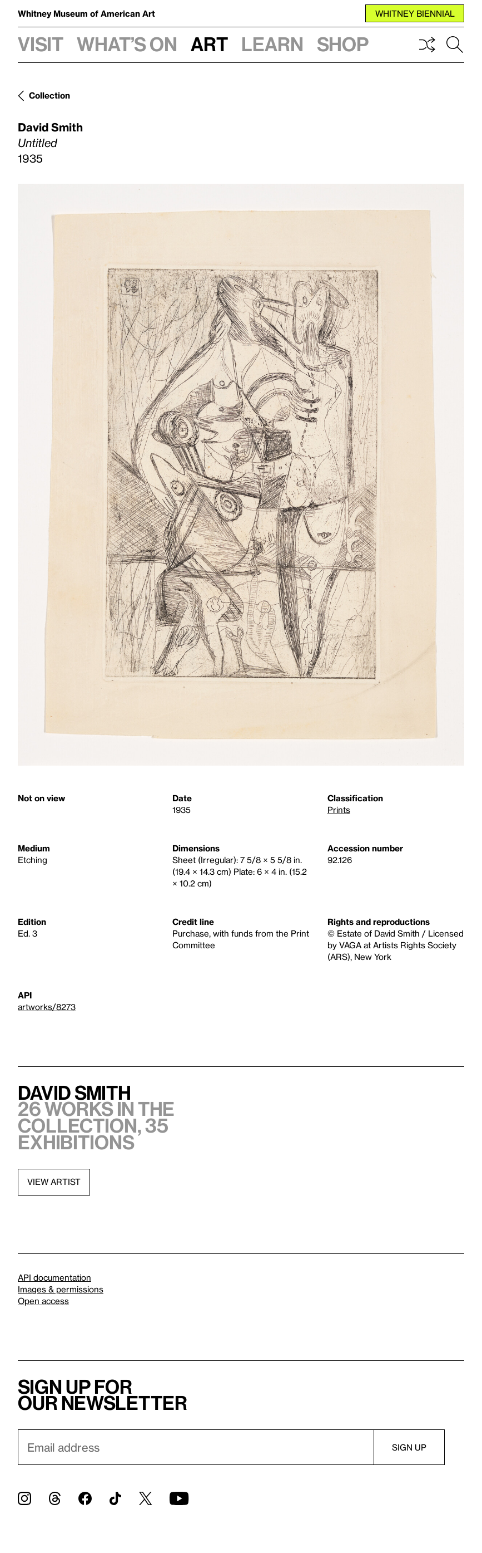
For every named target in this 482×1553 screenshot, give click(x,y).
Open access (43, 1301)
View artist (54, 1182)
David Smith (50, 127)
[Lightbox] (241, 475)
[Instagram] (24, 1498)
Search (455, 44)
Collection (49, 95)
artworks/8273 (47, 1007)
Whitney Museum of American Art (86, 13)
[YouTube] (179, 1498)
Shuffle (427, 44)
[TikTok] (115, 1498)
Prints (338, 810)
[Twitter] (145, 1498)
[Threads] (54, 1498)
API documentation (54, 1277)
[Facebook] (85, 1498)
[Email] (196, 1447)
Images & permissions (60, 1289)
